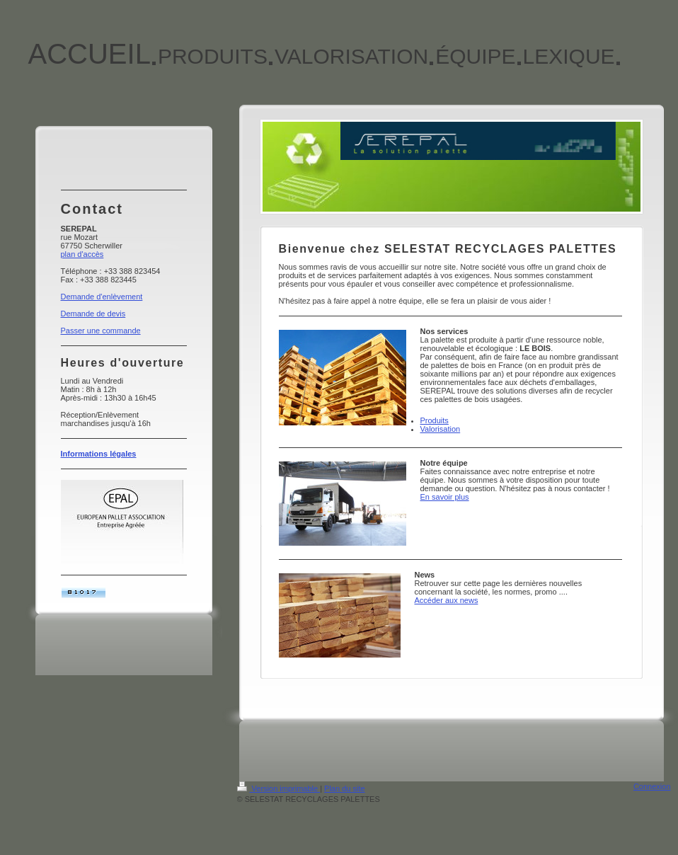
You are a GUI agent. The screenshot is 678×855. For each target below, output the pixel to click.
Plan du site (344, 788)
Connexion (652, 786)
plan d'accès (82, 254)
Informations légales (99, 453)
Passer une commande (101, 330)
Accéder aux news (446, 600)
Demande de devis (93, 313)
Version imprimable (279, 788)
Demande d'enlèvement (102, 296)
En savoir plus (444, 497)
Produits (434, 420)
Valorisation (440, 429)
